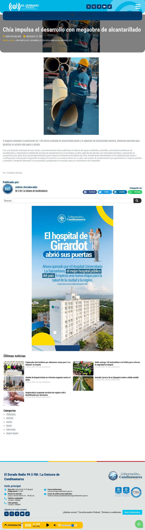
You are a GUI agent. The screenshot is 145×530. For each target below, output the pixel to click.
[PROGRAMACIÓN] (6, 525)
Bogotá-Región (12, 433)
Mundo (9, 425)
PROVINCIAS (10, 414)
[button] (72, 15)
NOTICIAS (9, 418)
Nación (9, 421)
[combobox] (69, 200)
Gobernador (11, 429)
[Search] (137, 200)
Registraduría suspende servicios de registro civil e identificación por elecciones (45, 393)
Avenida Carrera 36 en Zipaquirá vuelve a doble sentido (117, 377)
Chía (12, 40)
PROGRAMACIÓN (16, 525)
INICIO (5, 40)
